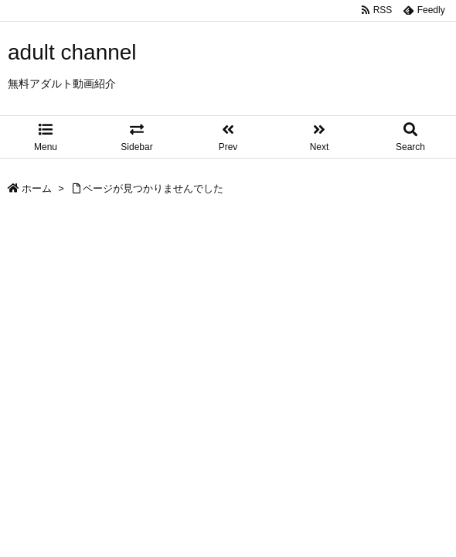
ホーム (37, 188)
